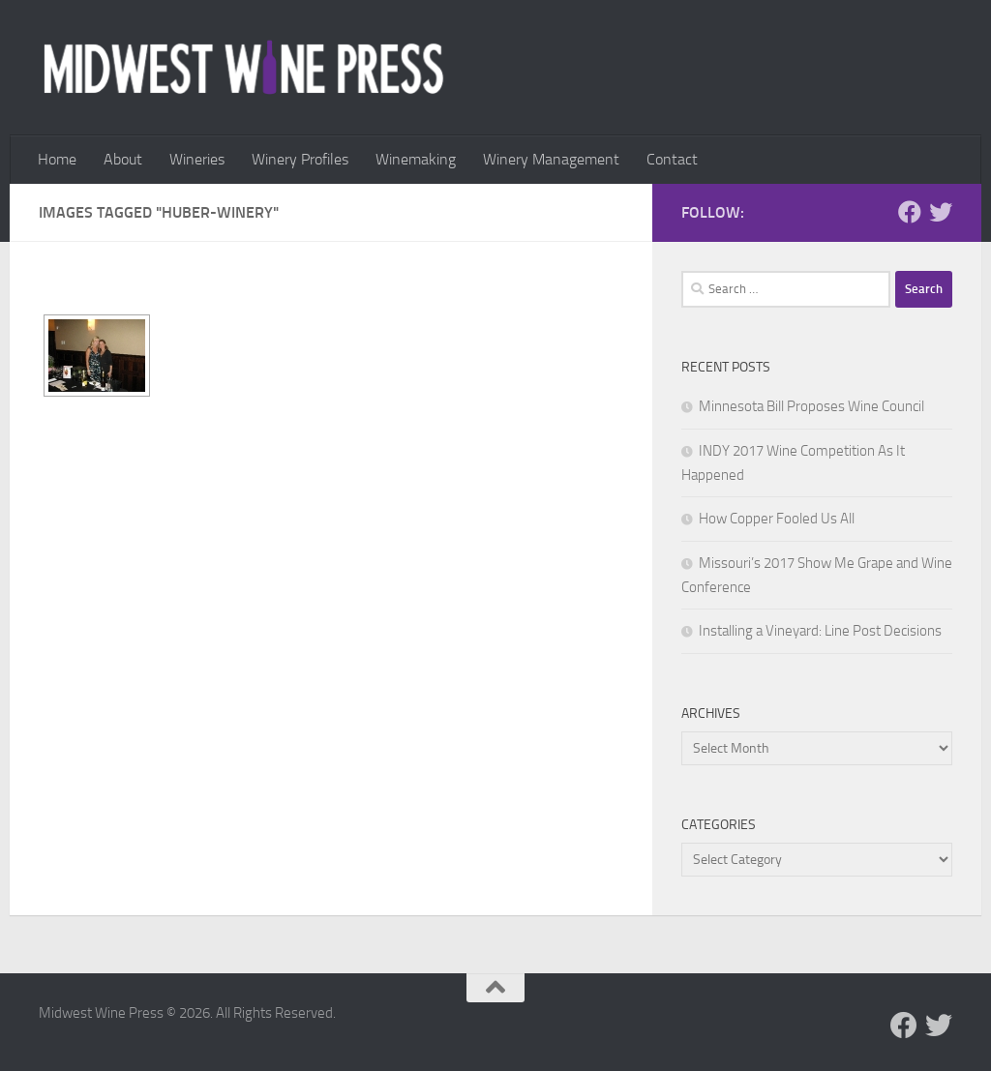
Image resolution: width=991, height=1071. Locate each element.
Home (57, 159)
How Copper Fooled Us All (777, 518)
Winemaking (415, 159)
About (123, 159)
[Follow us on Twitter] (940, 211)
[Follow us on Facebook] (909, 211)
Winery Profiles (300, 159)
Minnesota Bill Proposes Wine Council (811, 406)
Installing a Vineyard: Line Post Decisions (820, 631)
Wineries (197, 159)
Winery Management (551, 159)
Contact (672, 159)
